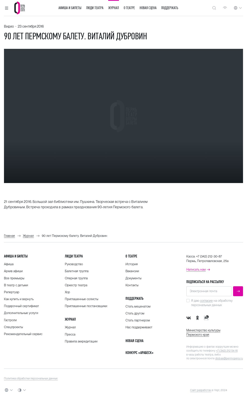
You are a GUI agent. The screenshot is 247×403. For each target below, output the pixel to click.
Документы (133, 278)
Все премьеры (14, 278)
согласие (206, 301)
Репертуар (11, 292)
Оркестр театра (76, 285)
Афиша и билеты (69, 8)
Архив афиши (13, 271)
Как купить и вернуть (19, 299)
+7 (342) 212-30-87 (209, 256)
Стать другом (134, 313)
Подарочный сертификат (21, 306)
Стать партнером (137, 320)
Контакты (131, 285)
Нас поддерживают (138, 327)
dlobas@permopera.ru (229, 358)
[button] (7, 8)
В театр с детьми (16, 285)
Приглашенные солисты (81, 299)
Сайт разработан (200, 390)
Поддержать (169, 8)
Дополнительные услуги (21, 313)
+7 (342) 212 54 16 (227, 350)
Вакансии (132, 271)
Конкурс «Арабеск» (139, 352)
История (131, 264)
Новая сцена (148, 8)
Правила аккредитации (81, 341)
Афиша (9, 264)
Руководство (74, 264)
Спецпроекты (13, 327)
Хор (67, 292)
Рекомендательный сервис (23, 334)
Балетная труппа (76, 271)
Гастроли (10, 320)
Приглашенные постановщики (86, 306)
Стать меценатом (138, 306)
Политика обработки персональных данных (31, 378)
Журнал (113, 8)
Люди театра (94, 8)
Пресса (70, 334)
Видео (9, 26)
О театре (129, 8)
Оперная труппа (76, 278)
